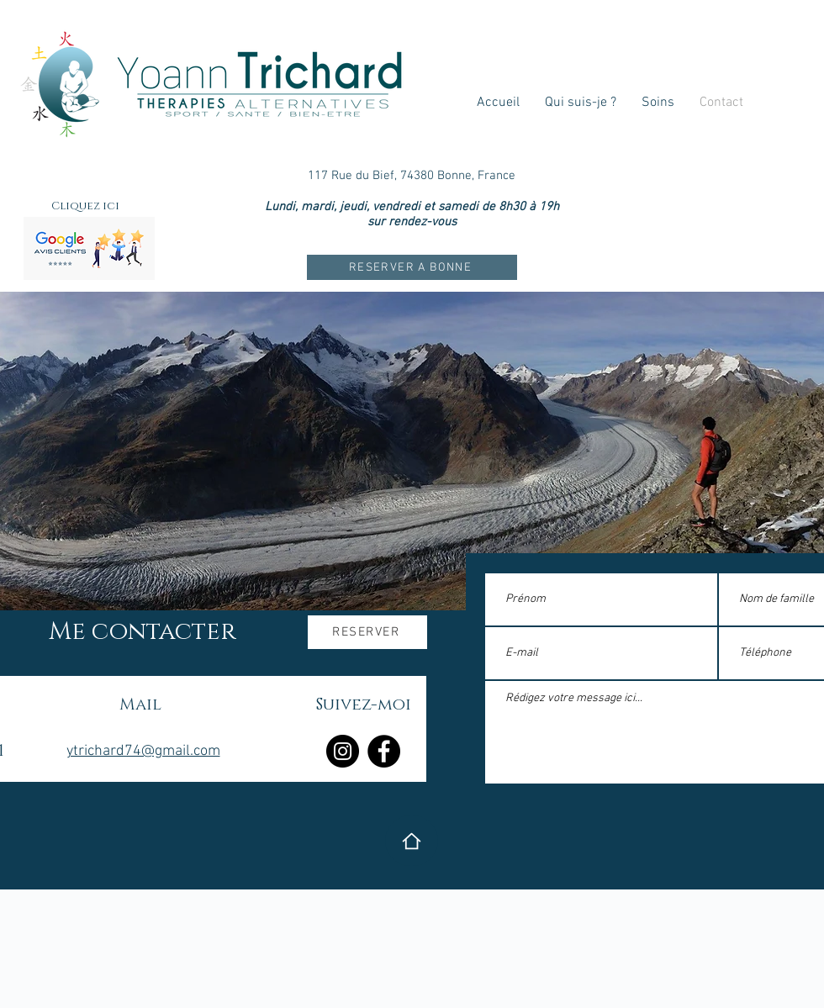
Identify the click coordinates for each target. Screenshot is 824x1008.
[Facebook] (383, 751)
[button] (658, 102)
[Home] (411, 840)
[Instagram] (342, 751)
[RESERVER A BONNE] (412, 267)
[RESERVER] (367, 632)
